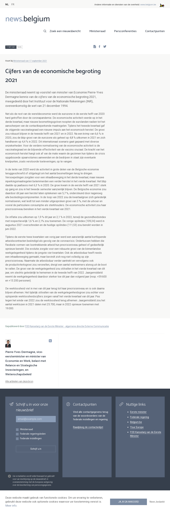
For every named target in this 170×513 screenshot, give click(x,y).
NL (7, 4)
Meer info (11, 505)
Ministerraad (97, 31)
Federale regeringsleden (33, 434)
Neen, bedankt (157, 501)
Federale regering (139, 417)
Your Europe (137, 427)
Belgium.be (136, 422)
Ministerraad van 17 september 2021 (30, 61)
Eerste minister (138, 411)
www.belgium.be (148, 4)
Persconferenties (125, 31)
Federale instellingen (31, 439)
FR (12, 4)
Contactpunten (155, 31)
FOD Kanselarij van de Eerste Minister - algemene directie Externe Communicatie (67, 326)
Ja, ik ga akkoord (128, 501)
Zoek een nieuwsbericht (65, 31)
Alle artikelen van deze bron (19, 381)
